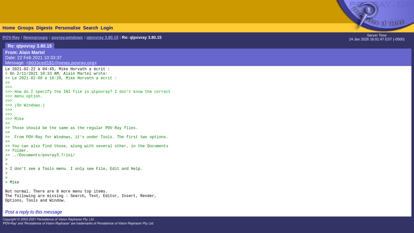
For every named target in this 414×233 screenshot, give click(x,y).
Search (90, 27)
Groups (25, 27)
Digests (44, 27)
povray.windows (67, 37)
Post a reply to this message (33, 212)
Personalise (68, 27)
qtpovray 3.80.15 (102, 37)
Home (9, 27)
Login (107, 27)
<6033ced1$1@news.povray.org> (61, 62)
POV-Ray (11, 37)
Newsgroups (35, 37)
